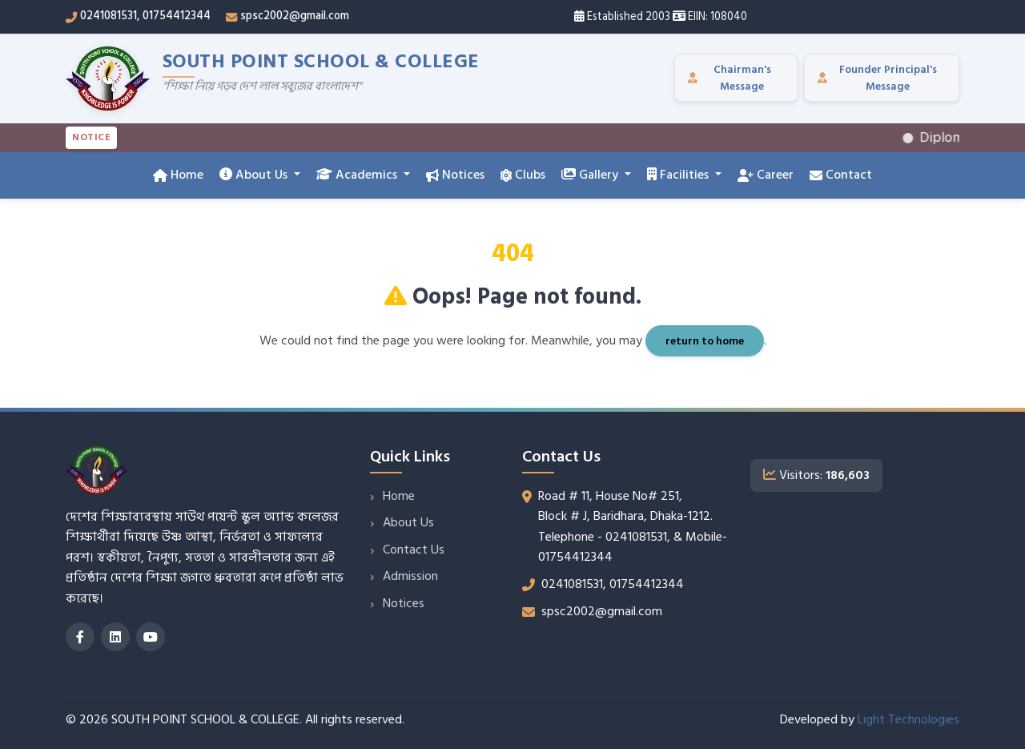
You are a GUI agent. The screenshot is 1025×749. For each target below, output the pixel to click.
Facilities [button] (679, 174)
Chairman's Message (729, 78)
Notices (455, 174)
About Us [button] (255, 174)
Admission (410, 576)
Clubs (522, 174)
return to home (704, 341)
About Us (408, 522)
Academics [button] (358, 174)
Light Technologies (908, 719)
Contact (841, 174)
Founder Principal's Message (877, 78)
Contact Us (413, 549)
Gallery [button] (591, 174)
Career (766, 174)
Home (178, 174)
